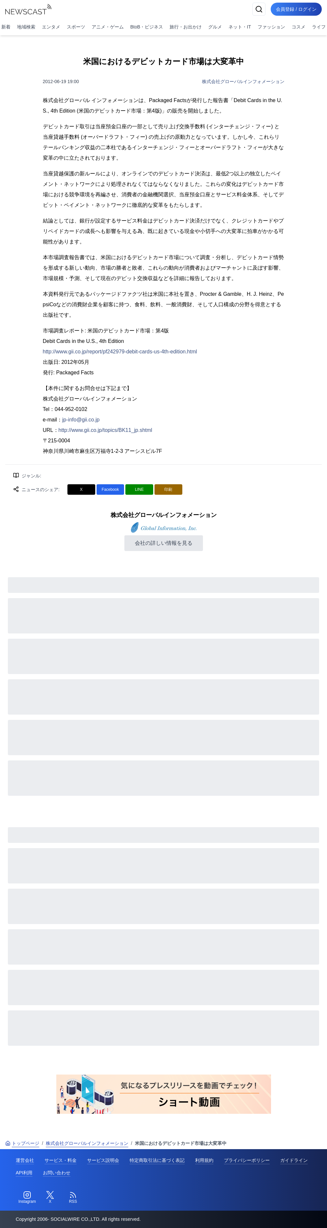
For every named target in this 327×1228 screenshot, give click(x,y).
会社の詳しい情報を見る (163, 543)
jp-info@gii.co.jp (81, 419)
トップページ (22, 1143)
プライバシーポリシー (247, 1160)
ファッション (271, 26)
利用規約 (204, 1160)
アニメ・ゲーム (108, 26)
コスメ (298, 26)
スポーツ (76, 26)
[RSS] (73, 1197)
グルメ (215, 26)
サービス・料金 (61, 1160)
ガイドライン (294, 1160)
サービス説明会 (103, 1160)
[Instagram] (27, 1197)
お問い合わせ (56, 1172)
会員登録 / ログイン (296, 9)
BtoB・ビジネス (146, 26)
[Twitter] (50, 1197)
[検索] (258, 9)
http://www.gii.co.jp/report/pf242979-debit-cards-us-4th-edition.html (120, 351)
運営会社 (25, 1160)
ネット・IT (239, 26)
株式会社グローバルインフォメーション (243, 81)
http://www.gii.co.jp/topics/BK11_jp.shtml (105, 430)
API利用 (24, 1172)
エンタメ (51, 26)
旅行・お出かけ (186, 26)
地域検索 (26, 26)
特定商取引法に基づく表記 (157, 1160)
